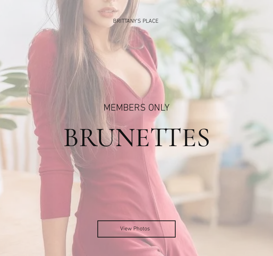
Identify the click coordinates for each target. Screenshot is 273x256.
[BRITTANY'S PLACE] (136, 21)
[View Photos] (136, 229)
